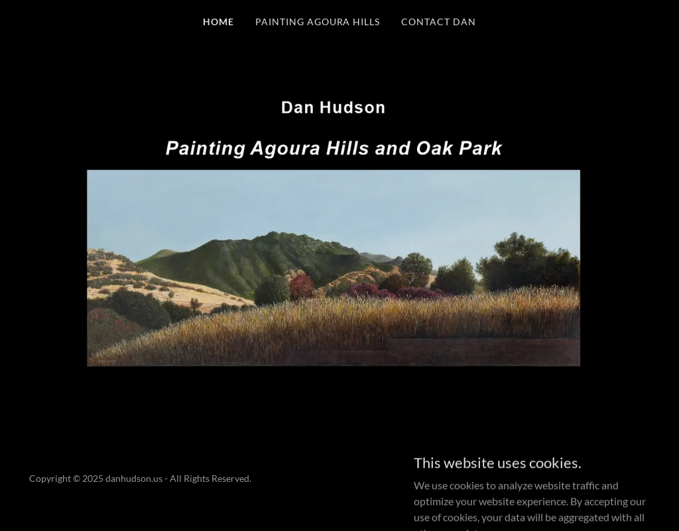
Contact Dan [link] (438, 21)
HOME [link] (218, 21)
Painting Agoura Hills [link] (318, 21)
